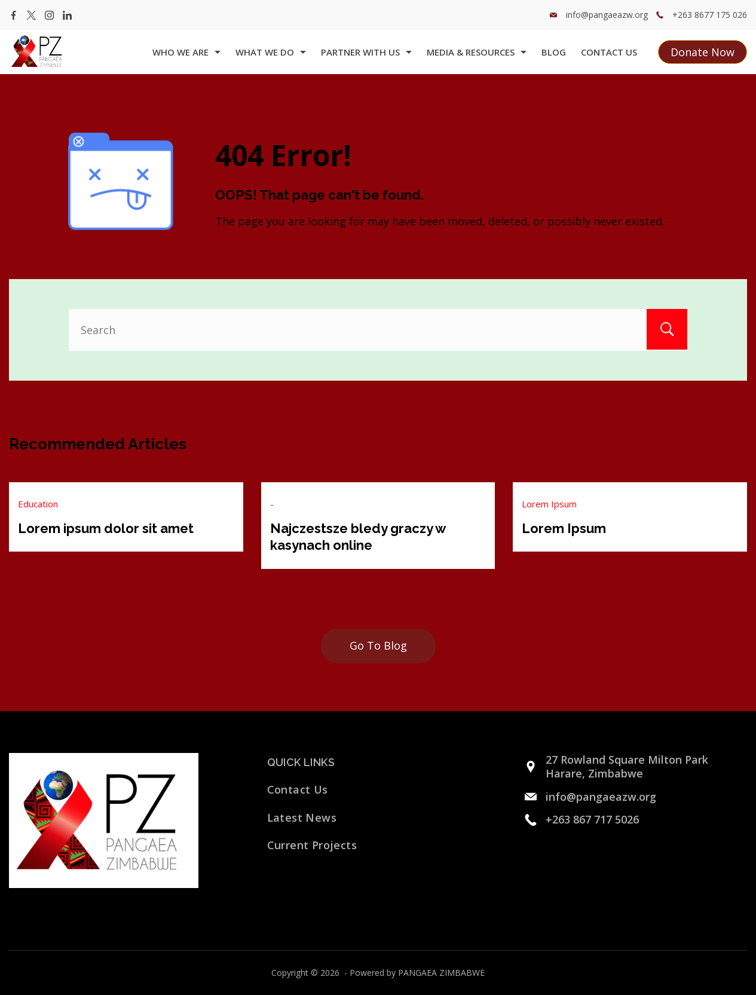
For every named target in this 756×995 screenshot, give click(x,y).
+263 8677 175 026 (709, 14)
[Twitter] (31, 15)
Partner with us (366, 52)
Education (38, 504)
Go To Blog (378, 645)
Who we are (186, 52)
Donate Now (702, 52)
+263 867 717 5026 (592, 819)
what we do (270, 52)
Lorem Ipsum (549, 504)
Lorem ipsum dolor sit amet (106, 528)
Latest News (301, 817)
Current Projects (312, 845)
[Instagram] (49, 15)
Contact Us (609, 52)
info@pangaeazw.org (607, 14)
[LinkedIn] (67, 15)
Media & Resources (477, 52)
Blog (553, 52)
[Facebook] (13, 15)
